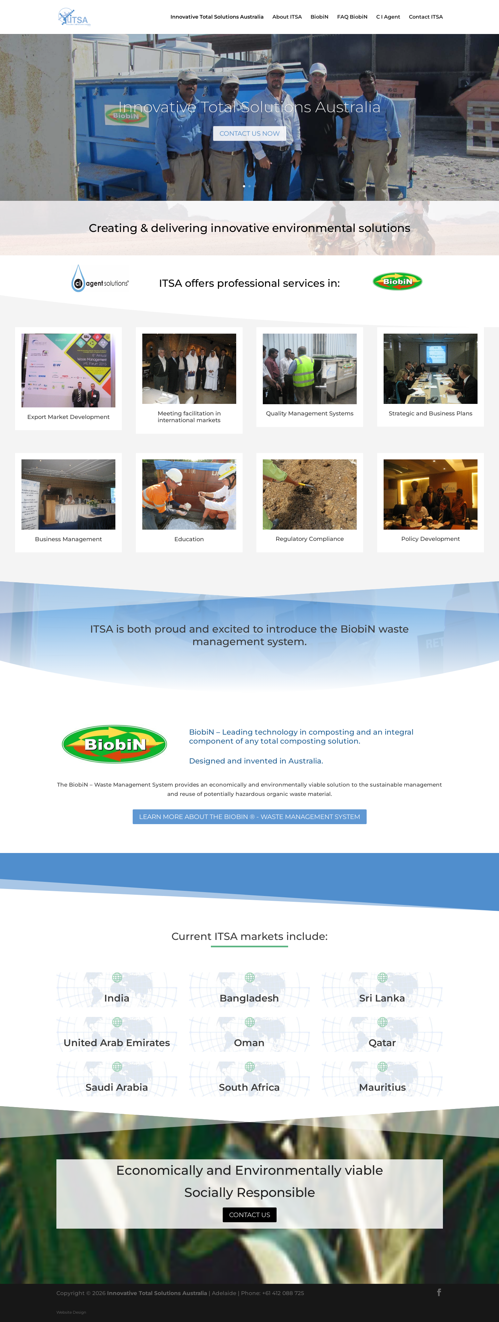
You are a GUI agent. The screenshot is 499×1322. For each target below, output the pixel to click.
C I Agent (388, 17)
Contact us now (249, 142)
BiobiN (320, 17)
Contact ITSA (426, 17)
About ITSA (287, 17)
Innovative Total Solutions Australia (217, 17)
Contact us (249, 1215)
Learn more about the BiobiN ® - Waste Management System (249, 817)
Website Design (71, 1312)
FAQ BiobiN (352, 17)
